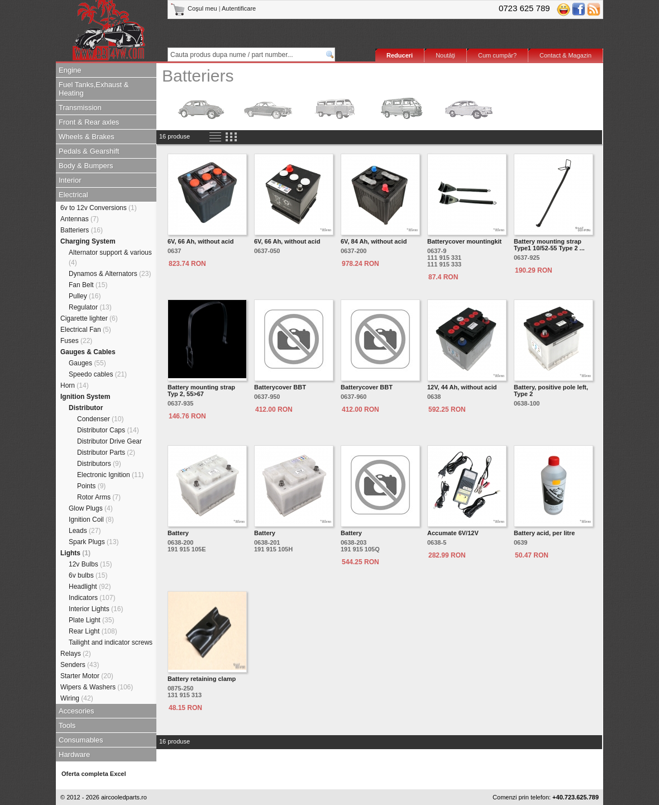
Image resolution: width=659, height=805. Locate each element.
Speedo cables (98, 374)
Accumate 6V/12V (453, 533)
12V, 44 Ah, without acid (462, 387)
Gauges (87, 363)
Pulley (85, 296)
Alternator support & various (110, 257)
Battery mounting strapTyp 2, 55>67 (201, 390)
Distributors (99, 464)
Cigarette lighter (89, 318)
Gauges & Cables (88, 352)
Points (91, 486)
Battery (178, 533)
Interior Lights (96, 609)
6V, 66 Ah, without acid (200, 241)
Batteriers (81, 230)
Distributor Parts (106, 452)
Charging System (88, 241)
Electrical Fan (85, 330)
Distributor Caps (108, 430)
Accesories (76, 711)
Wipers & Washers (96, 687)
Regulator (90, 307)
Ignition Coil (91, 519)
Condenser (100, 419)
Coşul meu (194, 8)
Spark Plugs (93, 542)
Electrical (73, 194)
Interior (70, 180)
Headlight (90, 586)
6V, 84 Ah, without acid (374, 241)
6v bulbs (88, 575)
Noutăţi (445, 55)
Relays (75, 654)
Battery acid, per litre (544, 533)
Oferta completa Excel (93, 773)
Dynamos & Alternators (110, 274)
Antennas (79, 219)
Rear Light (93, 631)
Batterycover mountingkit (464, 241)
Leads (85, 531)
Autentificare (239, 8)
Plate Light (91, 620)
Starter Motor (86, 676)
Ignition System (85, 397)
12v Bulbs (90, 564)
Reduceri (399, 55)
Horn (74, 385)
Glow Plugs (91, 508)
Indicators (92, 598)
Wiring (76, 698)
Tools (67, 725)
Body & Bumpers (86, 165)
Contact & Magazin (565, 55)
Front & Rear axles (89, 122)
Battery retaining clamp (202, 678)
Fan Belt (88, 285)
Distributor (86, 408)
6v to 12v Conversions (98, 208)
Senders (79, 665)
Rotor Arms (99, 497)
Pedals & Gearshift (89, 151)
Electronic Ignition (110, 475)
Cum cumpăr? (497, 55)
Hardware (74, 754)
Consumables (81, 740)
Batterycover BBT (280, 387)
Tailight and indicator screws (110, 642)
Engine (70, 70)
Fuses (76, 341)
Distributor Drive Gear (109, 441)
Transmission (80, 107)
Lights (75, 553)
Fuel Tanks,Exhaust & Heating (94, 88)
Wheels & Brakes (86, 136)
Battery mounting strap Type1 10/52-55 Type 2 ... (549, 244)
